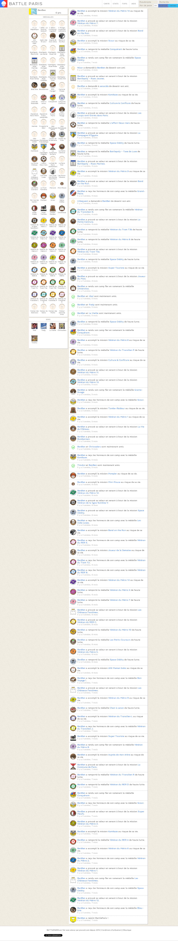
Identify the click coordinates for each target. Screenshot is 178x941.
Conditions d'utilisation (111, 930)
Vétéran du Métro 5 (87, 652)
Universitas (83, 288)
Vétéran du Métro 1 (118, 417)
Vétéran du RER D (119, 784)
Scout (111, 41)
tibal (91, 296)
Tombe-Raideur (116, 408)
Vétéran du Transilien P (122, 350)
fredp (91, 304)
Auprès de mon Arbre (119, 755)
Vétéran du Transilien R (122, 774)
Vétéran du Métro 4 (120, 590)
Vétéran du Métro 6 (120, 239)
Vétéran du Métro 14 (119, 11)
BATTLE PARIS (26, 3)
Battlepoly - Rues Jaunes (90, 78)
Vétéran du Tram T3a (88, 252)
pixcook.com (84, 930)
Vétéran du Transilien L (120, 716)
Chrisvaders (95, 446)
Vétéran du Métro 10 (120, 630)
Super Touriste (116, 268)
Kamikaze (113, 94)
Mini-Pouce (114, 482)
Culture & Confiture (120, 103)
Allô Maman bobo (117, 668)
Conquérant (116, 49)
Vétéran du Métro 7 (87, 23)
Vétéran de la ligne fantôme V (92, 503)
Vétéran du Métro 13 (88, 382)
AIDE (134, 4)
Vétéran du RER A (119, 840)
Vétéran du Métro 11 (87, 372)
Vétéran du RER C (86, 622)
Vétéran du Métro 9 (118, 171)
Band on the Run (117, 530)
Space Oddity (117, 143)
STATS (116, 4)
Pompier (112, 473)
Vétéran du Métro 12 (88, 493)
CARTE (107, 4)
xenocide (104, 86)
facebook (163, 6)
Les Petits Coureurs (120, 640)
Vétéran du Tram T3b (121, 229)
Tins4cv (81, 465)
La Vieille (93, 313)
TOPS (124, 4)
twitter (173, 6)
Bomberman (83, 439)
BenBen (42, 10)
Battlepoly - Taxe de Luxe (123, 151)
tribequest (82, 201)
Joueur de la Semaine (119, 550)
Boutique (127, 930)
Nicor (80, 68)
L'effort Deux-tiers (120, 123)
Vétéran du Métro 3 (87, 824)
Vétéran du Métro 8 (118, 340)
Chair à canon (117, 708)
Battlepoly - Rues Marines (91, 164)
